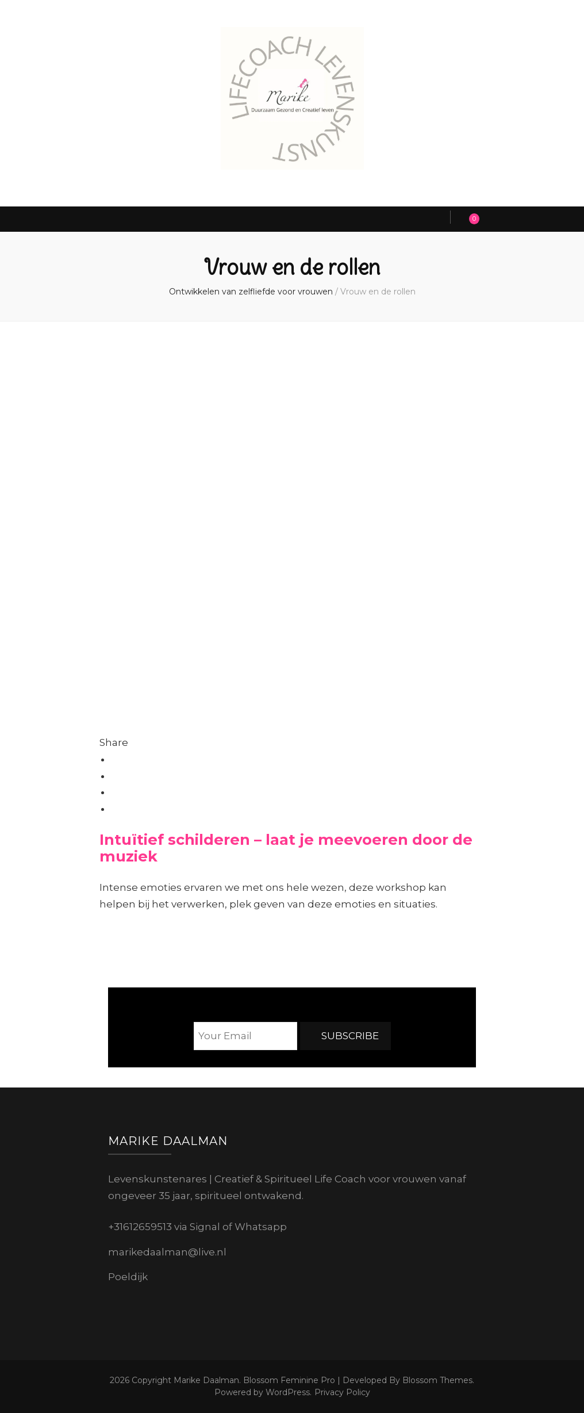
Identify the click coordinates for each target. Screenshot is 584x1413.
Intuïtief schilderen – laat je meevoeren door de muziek (285, 847)
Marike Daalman (206, 1380)
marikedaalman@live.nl (167, 1252)
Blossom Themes (436, 1380)
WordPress (288, 1392)
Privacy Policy (342, 1392)
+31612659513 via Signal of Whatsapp (197, 1226)
